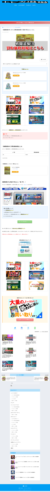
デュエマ (12, 403)
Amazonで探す (16, 75)
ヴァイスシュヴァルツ (15, 440)
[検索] (11, 386)
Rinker (18, 74)
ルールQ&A (14, 425)
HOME (25, 487)
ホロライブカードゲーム (15, 413)
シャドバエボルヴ (21, 5)
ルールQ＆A (14, 399)
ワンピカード (28, 5)
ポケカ (15, 5)
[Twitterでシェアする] (15, 328)
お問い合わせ (21, 489)
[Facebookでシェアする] (22, 328)
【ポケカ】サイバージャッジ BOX (19, 83)
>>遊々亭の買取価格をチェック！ (24, 221)
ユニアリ (34, 5)
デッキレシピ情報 (15, 397)
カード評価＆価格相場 (44, 331)
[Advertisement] (25, 14)
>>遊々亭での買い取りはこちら (25, 255)
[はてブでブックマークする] (28, 328)
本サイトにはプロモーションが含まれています (12, 63)
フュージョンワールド (15, 405)
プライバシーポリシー (27, 489)
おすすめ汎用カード (15, 419)
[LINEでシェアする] (35, 328)
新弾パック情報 (14, 401)
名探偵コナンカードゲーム (16, 443)
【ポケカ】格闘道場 (15, 167)
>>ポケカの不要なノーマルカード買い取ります (25, 22)
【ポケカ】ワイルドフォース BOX (19, 72)
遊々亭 (25, 184)
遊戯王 (12, 449)
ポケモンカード (14, 417)
